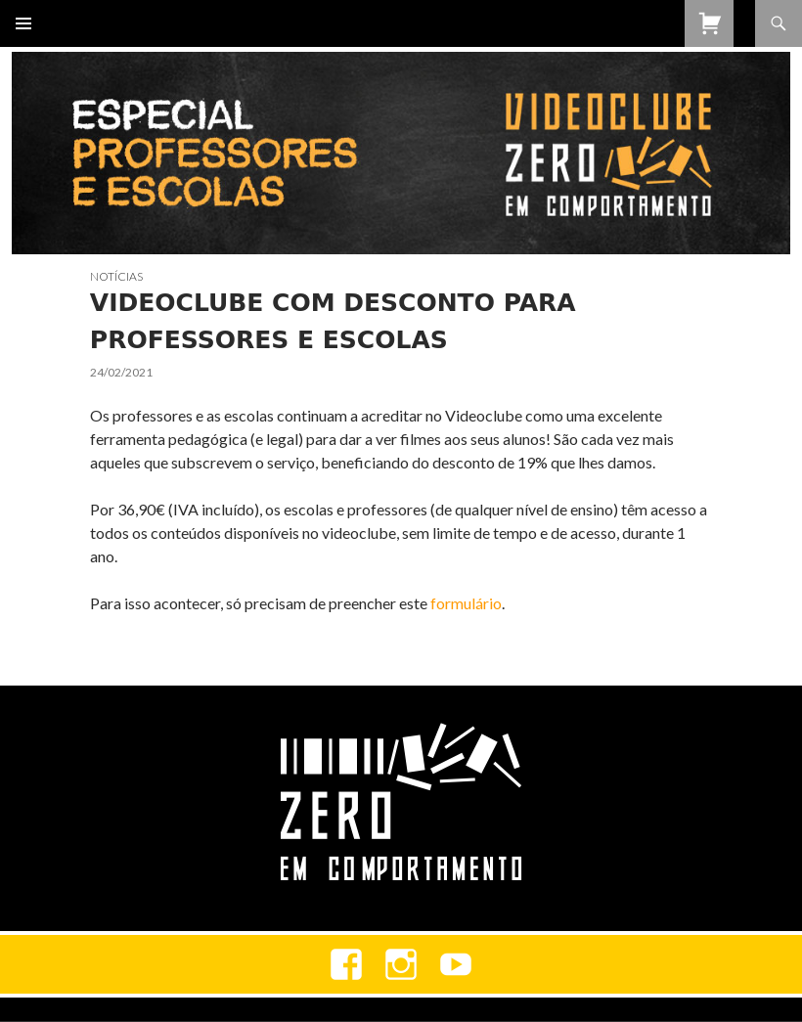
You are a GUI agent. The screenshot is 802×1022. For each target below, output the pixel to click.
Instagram (401, 964)
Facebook (346, 964)
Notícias (116, 276)
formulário (466, 603)
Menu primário (23, 23)
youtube (455, 964)
